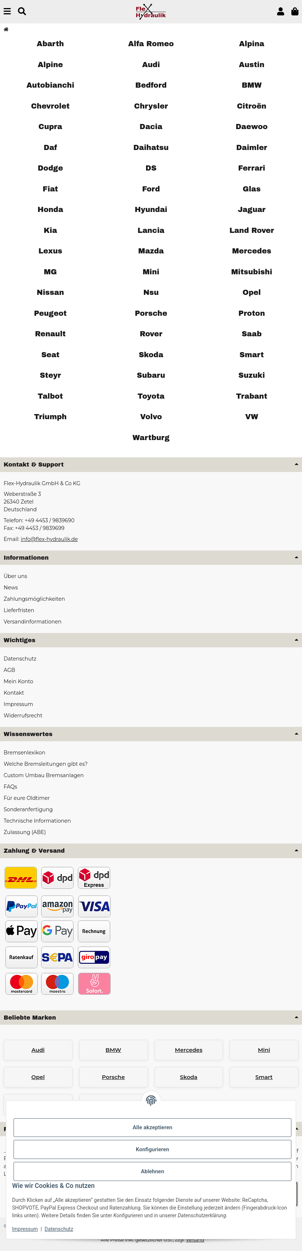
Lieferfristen (19, 610)
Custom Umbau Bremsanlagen (44, 775)
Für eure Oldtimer (27, 798)
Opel (38, 1076)
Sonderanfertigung (28, 809)
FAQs (10, 786)
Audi (38, 1049)
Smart (264, 1076)
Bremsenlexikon (24, 752)
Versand (195, 1240)
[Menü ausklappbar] (7, 12)
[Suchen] (22, 12)
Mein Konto (18, 681)
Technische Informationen (37, 820)
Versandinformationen (32, 621)
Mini (264, 1049)
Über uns (15, 576)
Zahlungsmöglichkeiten (34, 599)
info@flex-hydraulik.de (49, 539)
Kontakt (14, 692)
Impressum (25, 1229)
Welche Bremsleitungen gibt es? (45, 764)
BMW (113, 1049)
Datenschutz (59, 1229)
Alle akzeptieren (152, 1127)
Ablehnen (152, 1171)
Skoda (189, 1076)
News (11, 587)
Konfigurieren (152, 1149)
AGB (9, 670)
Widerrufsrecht (23, 715)
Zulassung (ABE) (25, 832)
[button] (280, 12)
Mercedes (188, 1049)
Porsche (113, 1076)
